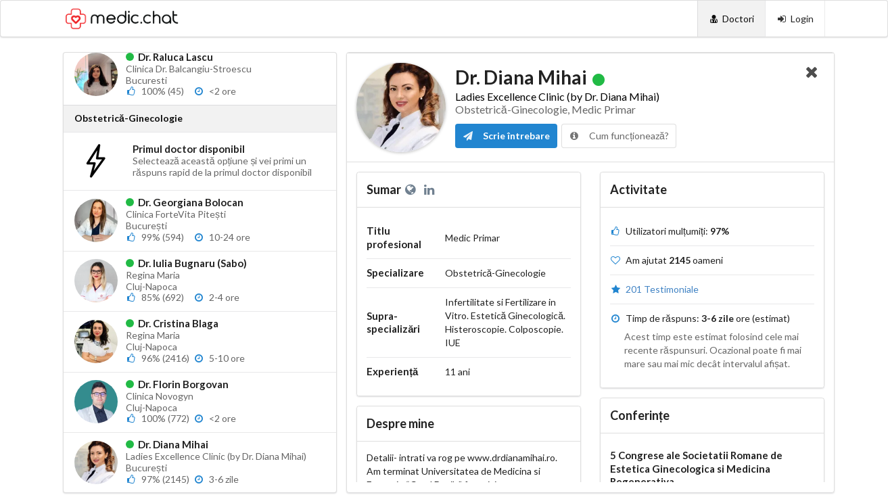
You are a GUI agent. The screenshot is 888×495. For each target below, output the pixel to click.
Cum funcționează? (619, 135)
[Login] (795, 19)
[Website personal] (412, 189)
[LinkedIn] (430, 189)
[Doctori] (731, 19)
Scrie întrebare (506, 135)
